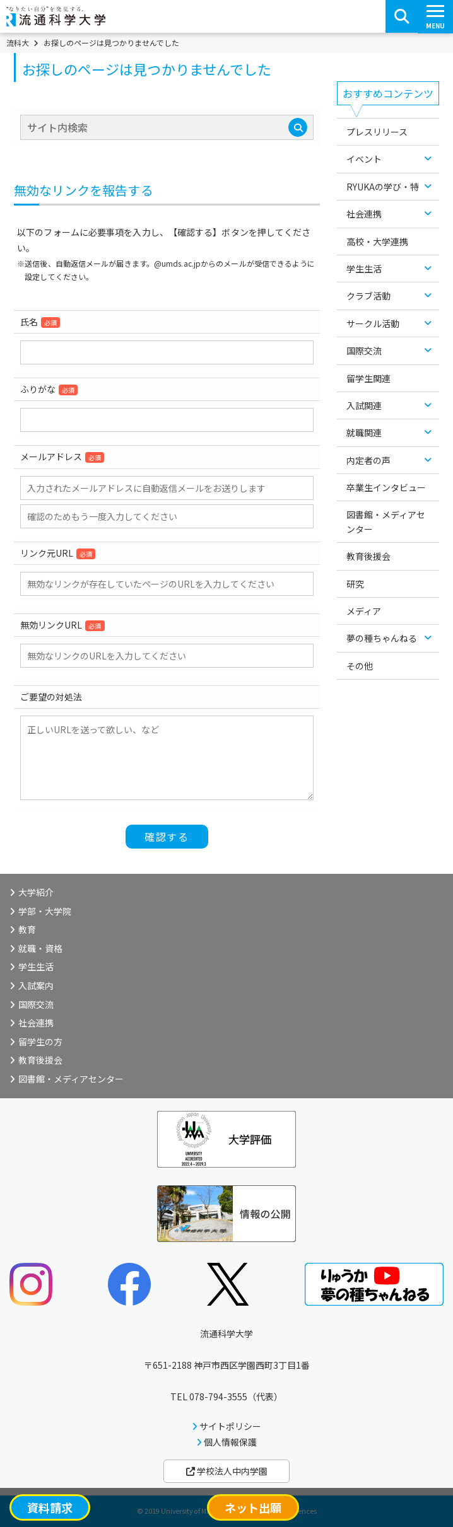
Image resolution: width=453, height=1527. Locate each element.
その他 (359, 665)
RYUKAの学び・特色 (387, 186)
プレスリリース (377, 131)
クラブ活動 (368, 295)
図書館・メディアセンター (385, 521)
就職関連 (364, 432)
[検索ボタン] (401, 16)
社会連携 (364, 213)
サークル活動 (372, 323)
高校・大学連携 (377, 241)
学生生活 (364, 268)
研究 (355, 584)
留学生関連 (368, 378)
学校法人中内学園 (227, 1471)
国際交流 (364, 350)
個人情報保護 (230, 1442)
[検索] (297, 127)
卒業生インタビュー (386, 487)
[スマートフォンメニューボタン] (435, 16)
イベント (364, 159)
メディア (363, 611)
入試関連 (364, 405)
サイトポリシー (230, 1426)
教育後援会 (368, 556)
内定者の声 (368, 460)
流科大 (17, 43)
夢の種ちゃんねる (381, 638)
